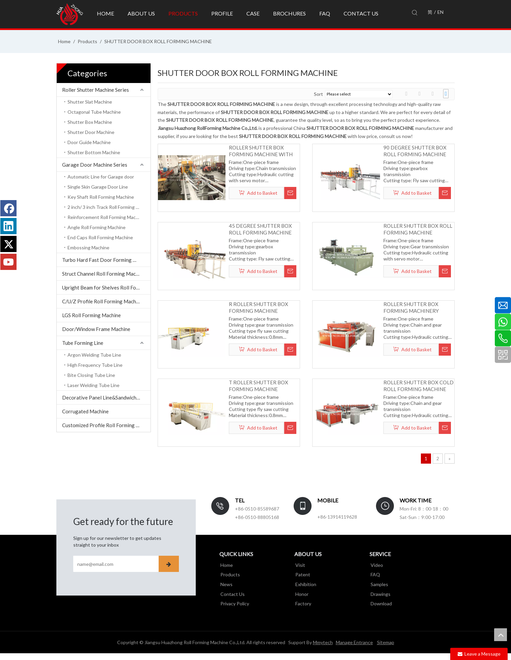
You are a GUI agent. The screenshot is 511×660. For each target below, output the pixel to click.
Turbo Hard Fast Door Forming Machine (106, 260)
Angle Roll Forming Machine (97, 227)
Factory (302, 603)
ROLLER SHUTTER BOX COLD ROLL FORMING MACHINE (418, 385)
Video (376, 565)
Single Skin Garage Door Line (98, 187)
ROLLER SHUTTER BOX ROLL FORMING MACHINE (417, 229)
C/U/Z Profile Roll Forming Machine (102, 301)
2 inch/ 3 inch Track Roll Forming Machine (109, 207)
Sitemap (385, 642)
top (500, 634)
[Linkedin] (8, 226)
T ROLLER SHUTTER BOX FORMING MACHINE (258, 385)
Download (380, 603)
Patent (301, 574)
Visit (299, 565)
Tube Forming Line (82, 343)
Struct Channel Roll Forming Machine (103, 274)
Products (229, 574)
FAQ (374, 574)
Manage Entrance (354, 642)
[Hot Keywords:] (415, 13)
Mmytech (323, 642)
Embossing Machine (88, 247)
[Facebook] (8, 208)
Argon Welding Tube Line (94, 355)
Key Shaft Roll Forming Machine (101, 197)
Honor (300, 593)
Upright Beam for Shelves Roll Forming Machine (106, 287)
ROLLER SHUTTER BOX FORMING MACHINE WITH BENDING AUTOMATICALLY (261, 151)
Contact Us (231, 593)
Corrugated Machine (85, 411)
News (225, 584)
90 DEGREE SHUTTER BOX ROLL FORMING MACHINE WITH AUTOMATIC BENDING (418, 151)
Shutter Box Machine (90, 122)
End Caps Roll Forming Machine (100, 237)
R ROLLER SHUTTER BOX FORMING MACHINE (258, 307)
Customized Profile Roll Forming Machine (106, 425)
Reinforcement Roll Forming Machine (106, 217)
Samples (378, 584)
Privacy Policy (233, 603)
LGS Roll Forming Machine (91, 315)
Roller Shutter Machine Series (95, 90)
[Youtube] (8, 262)
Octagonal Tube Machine (94, 112)
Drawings (379, 593)
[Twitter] (8, 244)
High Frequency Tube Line (95, 365)
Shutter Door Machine (91, 132)
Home (225, 565)
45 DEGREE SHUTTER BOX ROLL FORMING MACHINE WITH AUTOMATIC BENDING (263, 229)
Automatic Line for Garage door (101, 177)
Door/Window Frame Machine (96, 329)
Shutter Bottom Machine (94, 152)
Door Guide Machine (89, 142)
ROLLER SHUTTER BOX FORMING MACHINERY (411, 307)
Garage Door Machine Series (94, 165)
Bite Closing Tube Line (91, 375)
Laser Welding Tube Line (93, 385)
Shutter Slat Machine (90, 102)
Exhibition (304, 584)
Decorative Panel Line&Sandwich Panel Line (106, 397)
